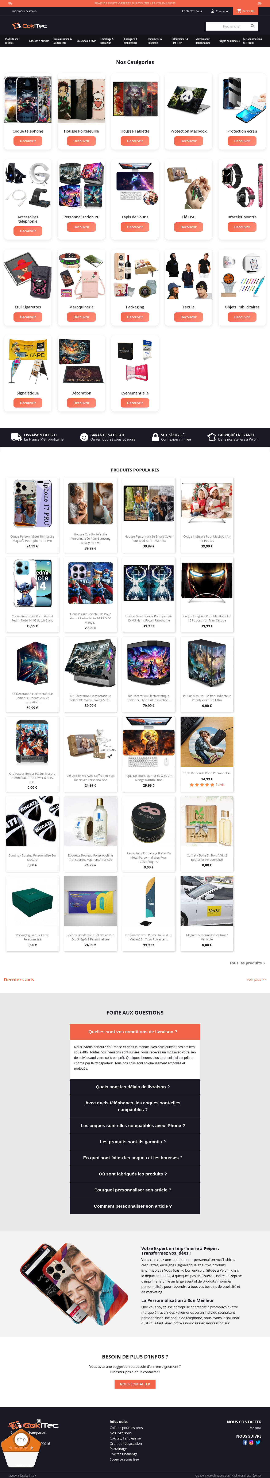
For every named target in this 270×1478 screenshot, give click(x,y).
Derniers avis (19, 977)
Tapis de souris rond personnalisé (207, 771)
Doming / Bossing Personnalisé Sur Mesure (32, 855)
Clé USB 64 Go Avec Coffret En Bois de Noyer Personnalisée (91, 776)
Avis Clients (21, 1426)
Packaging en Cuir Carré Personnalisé (32, 935)
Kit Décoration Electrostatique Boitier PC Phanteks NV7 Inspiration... (32, 696)
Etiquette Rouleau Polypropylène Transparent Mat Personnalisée (90, 855)
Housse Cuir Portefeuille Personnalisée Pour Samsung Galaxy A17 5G (90, 536)
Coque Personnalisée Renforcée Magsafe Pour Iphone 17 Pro (32, 537)
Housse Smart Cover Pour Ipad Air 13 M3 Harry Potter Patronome (148, 616)
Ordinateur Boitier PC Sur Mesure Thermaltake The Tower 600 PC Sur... (32, 776)
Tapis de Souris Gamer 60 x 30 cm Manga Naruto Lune (149, 776)
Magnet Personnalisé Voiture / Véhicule (207, 935)
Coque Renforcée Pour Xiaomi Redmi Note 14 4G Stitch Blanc (32, 616)
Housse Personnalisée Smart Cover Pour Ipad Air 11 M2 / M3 (149, 537)
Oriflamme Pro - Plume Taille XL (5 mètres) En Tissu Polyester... (148, 935)
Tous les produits (248, 961)
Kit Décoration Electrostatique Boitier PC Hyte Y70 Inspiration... (149, 696)
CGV (33, 1473)
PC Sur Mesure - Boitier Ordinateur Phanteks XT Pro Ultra (207, 696)
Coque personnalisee (124, 1457)
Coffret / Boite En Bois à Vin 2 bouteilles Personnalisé (207, 855)
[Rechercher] (232, 26)
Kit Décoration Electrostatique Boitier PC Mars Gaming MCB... (90, 696)
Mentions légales (18, 1473)
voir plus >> (256, 977)
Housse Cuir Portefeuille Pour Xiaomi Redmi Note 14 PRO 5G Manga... (90, 616)
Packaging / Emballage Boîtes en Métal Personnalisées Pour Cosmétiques (149, 855)
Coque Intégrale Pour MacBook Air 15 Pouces (207, 537)
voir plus (23, 1465)
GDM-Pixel (231, 1473)
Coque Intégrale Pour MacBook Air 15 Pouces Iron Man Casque (207, 616)
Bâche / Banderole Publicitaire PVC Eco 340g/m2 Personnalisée (90, 935)
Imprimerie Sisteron (24, 11)
